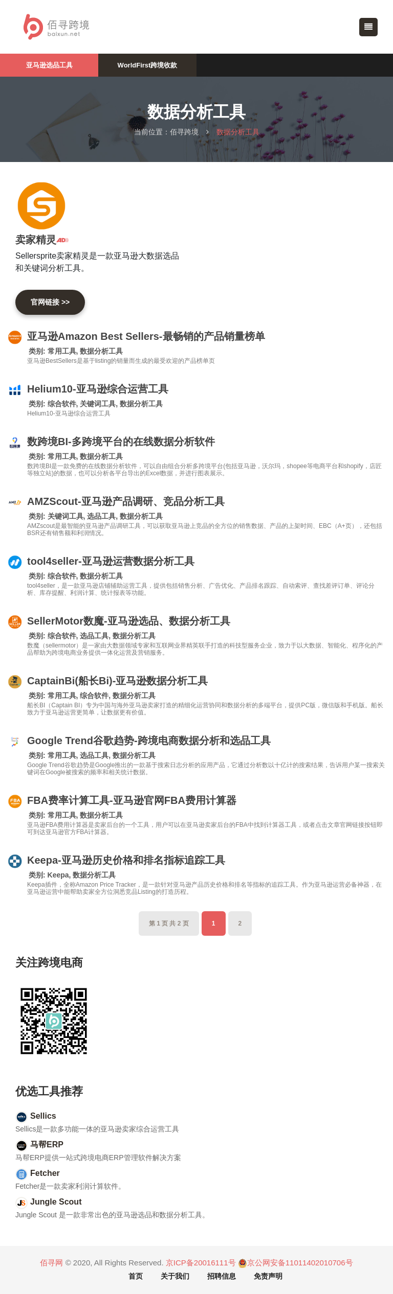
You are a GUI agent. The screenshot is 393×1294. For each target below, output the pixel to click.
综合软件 (62, 404)
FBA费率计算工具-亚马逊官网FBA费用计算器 (131, 800)
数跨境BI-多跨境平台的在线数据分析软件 (121, 441)
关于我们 (175, 1276)
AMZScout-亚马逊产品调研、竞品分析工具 (126, 501)
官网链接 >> (50, 302)
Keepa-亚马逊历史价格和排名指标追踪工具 (126, 860)
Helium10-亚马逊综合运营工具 (97, 389)
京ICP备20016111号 (201, 1262)
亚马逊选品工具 (49, 65)
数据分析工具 (101, 351)
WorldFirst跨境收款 (148, 65)
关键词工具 (98, 404)
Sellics (43, 1116)
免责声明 (268, 1276)
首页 (135, 1276)
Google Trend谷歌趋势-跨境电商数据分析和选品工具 (149, 740)
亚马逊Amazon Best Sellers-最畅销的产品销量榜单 (146, 336)
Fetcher (45, 1173)
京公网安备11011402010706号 (295, 1263)
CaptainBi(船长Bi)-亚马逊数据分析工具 (117, 680)
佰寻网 (51, 1262)
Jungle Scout (55, 1201)
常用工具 (62, 351)
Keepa (58, 875)
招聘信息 (221, 1276)
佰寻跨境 (184, 132)
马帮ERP (46, 1144)
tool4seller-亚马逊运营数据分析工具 (110, 561)
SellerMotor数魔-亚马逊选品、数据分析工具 (128, 621)
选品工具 (101, 516)
